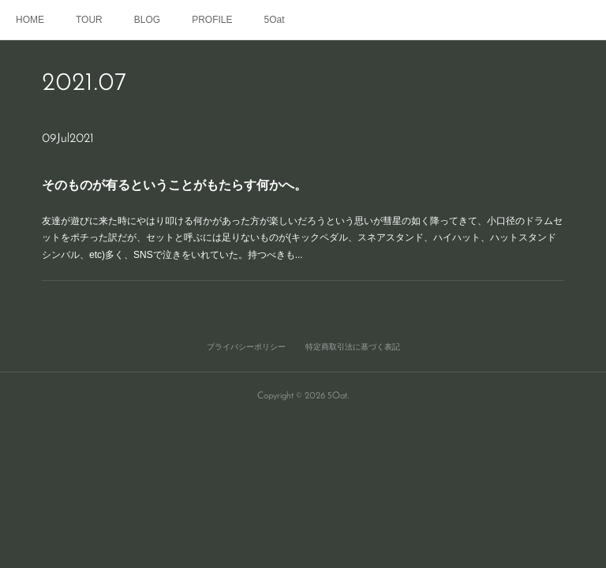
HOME (30, 19)
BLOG (147, 19)
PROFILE (212, 19)
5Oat (274, 19)
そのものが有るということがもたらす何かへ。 (180, 185)
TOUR (89, 19)
